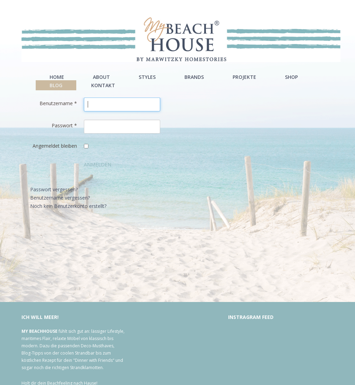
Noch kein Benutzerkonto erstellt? (68, 206)
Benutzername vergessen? (60, 197)
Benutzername (58, 103)
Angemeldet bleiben (55, 146)
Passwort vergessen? (54, 189)
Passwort (64, 125)
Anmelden (97, 164)
